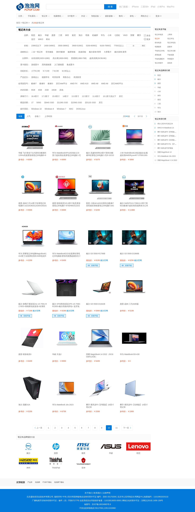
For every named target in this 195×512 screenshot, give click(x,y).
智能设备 (96, 16)
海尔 (80, 35)
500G (38, 102)
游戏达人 (35, 77)
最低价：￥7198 (29, 311)
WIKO (40, 39)
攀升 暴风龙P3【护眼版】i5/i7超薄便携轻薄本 (174, 132)
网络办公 (146, 16)
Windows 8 (49, 109)
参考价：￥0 (125, 361)
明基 (87, 35)
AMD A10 (84, 83)
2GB (47, 90)
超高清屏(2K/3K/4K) (98, 58)
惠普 (53, 35)
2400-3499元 (49, 46)
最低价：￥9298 (63, 311)
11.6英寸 (96, 96)
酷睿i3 (50, 83)
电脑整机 (59, 16)
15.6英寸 (56, 96)
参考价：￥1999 (127, 411)
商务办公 (67, 77)
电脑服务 (158, 47)
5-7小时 (46, 71)
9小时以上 (66, 71)
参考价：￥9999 (59, 361)
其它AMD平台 (117, 83)
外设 (84, 16)
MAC (71, 109)
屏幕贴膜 (158, 55)
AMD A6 (104, 83)
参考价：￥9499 (25, 361)
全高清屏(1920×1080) (40, 58)
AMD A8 (94, 83)
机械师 (95, 35)
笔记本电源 (159, 34)
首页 (18, 23)
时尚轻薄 (56, 77)
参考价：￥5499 (59, 260)
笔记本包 (170, 39)
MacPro (170, 7)
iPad (153, 7)
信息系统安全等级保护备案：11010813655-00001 (101, 500)
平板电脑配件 (160, 59)
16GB (54, 90)
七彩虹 (117, 35)
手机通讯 (33, 16)
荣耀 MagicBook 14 (164, 152)
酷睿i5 (42, 83)
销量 (20, 116)
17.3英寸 (45, 96)
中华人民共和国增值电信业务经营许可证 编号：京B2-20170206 (89, 497)
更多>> (159, 16)
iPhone (135, 7)
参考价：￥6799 (59, 411)
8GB (33, 90)
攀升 (139, 35)
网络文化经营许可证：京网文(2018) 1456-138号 (142, 500)
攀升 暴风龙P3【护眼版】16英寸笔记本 (171, 136)
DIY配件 (72, 16)
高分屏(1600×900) (60, 58)
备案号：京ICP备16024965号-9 (97, 504)
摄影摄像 (110, 16)
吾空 (33, 39)
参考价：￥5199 (127, 311)
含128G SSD (62, 102)
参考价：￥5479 (93, 160)
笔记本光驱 (171, 51)
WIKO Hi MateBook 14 (165, 128)
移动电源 (158, 43)
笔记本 (46, 16)
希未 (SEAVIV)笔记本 (165, 124)
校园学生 (45, 77)
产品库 (29, 482)
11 (117, 428)
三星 (60, 35)
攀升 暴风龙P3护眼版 (165, 148)
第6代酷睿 (60, 52)
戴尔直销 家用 (120, 52)
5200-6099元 (91, 46)
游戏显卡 (35, 64)
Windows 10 (36, 109)
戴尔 (40, 35)
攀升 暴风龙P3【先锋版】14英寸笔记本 (171, 140)
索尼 (74, 35)
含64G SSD (49, 102)
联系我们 (97, 493)
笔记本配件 (159, 63)
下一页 (127, 428)
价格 (37, 116)
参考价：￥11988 (127, 210)
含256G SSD (76, 102)
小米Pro (161, 7)
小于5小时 (35, 71)
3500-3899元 (63, 46)
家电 (133, 16)
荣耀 (132, 35)
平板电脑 (170, 55)
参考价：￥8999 (59, 160)
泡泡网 (37, 482)
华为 (103, 35)
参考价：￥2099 (93, 411)
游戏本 (169, 63)
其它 (121, 96)
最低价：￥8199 (97, 260)
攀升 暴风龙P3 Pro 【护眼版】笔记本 (170, 144)
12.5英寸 (86, 96)
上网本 (169, 34)
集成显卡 (70, 64)
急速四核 (82, 52)
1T (32, 102)
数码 (122, 16)
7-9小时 (55, 71)
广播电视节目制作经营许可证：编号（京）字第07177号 (55, 500)
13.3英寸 (75, 96)
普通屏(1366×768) (79, 58)
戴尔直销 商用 (95, 52)
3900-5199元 (77, 46)
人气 (28, 116)
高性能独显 (46, 64)
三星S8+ (145, 7)
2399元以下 (36, 46)
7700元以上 (119, 46)
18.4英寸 (35, 96)
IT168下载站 (47, 482)
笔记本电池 (171, 43)
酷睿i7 (34, 83)
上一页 (38, 428)
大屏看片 (107, 52)
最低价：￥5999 (97, 311)
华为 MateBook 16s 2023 (166, 156)
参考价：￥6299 (93, 210)
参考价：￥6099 (25, 160)
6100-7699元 (105, 46)
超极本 (169, 47)
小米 (109, 35)
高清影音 (77, 77)
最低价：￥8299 (131, 260)
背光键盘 (49, 52)
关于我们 (88, 493)
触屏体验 (71, 52)
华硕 (47, 35)
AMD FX (73, 83)
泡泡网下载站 (59, 482)
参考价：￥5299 (25, 411)
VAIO (125, 35)
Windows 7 (61, 109)
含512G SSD (90, 102)
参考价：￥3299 (25, 260)
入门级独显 (59, 64)
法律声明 (106, 493)
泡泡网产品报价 (30, 7)
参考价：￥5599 (25, 210)
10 (109, 428)
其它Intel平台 (61, 83)
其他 (61, 90)
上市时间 (48, 116)
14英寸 (66, 96)
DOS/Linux (80, 109)
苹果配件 (170, 59)
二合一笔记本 (37, 52)
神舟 (67, 35)
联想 (33, 35)
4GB (40, 90)
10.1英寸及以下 (109, 96)
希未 (48, 39)
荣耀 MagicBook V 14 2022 (167, 160)
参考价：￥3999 (127, 160)
